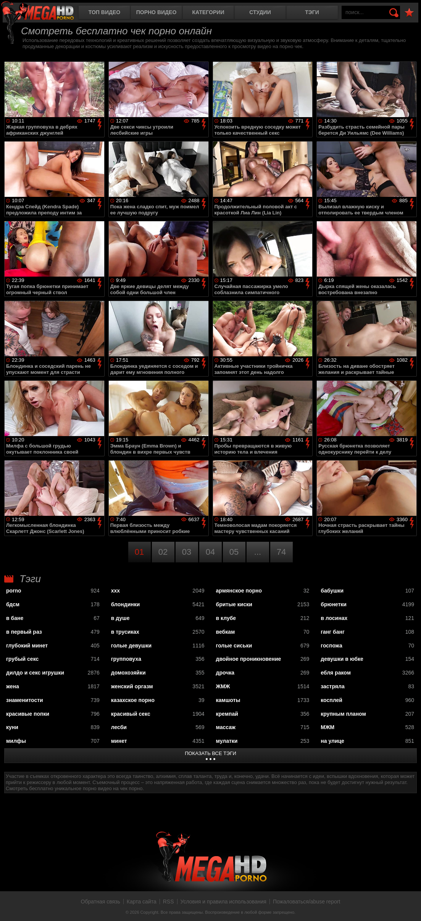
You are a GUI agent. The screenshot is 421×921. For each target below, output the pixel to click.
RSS (168, 901)
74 (281, 552)
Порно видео (156, 12)
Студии (260, 12)
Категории (208, 12)
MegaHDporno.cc (44, 13)
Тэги (312, 12)
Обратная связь (100, 901)
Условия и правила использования (223, 901)
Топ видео (104, 12)
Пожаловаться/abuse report (306, 901)
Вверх (409, 907)
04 (210, 552)
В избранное (409, 13)
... (257, 552)
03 (186, 552)
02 (163, 552)
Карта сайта (141, 901)
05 (234, 552)
